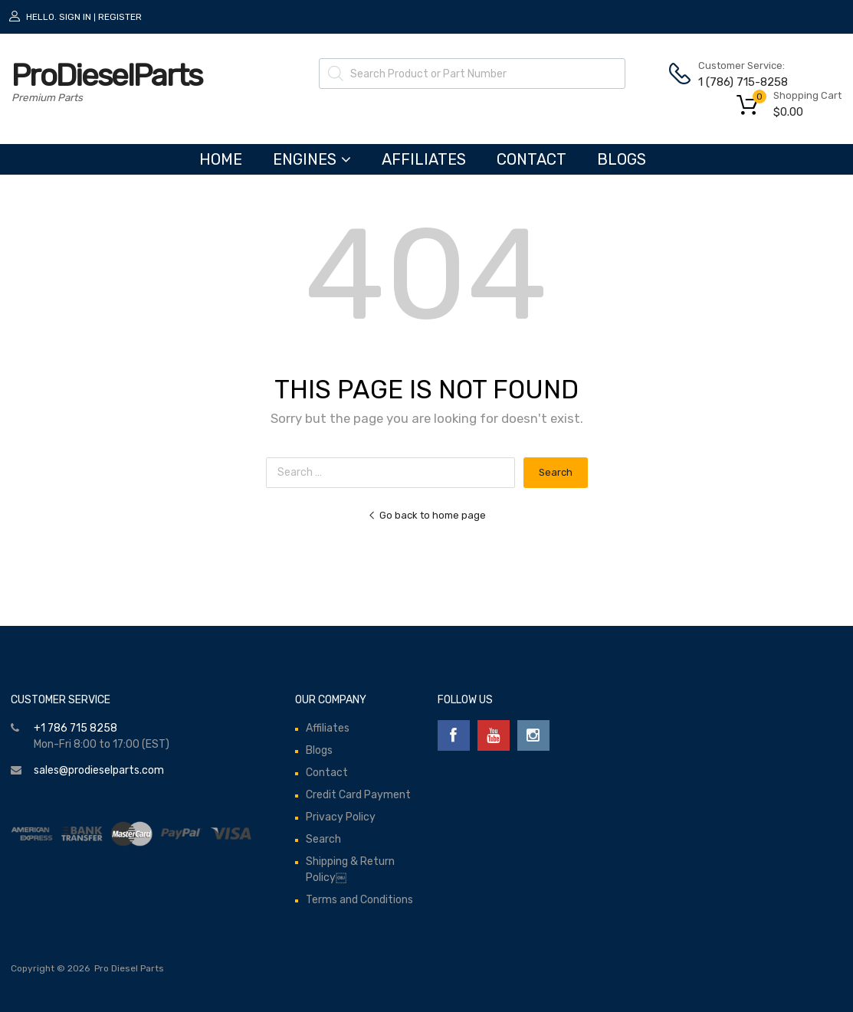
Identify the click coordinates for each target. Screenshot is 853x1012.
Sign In (75, 16)
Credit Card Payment (358, 794)
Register (120, 16)
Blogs (621, 159)
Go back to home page (427, 515)
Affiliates (424, 159)
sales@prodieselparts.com (99, 770)
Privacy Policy (341, 817)
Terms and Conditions (359, 899)
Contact (531, 159)
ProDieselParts (106, 75)
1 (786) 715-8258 (735, 82)
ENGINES (312, 159)
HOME (220, 159)
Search (323, 839)
